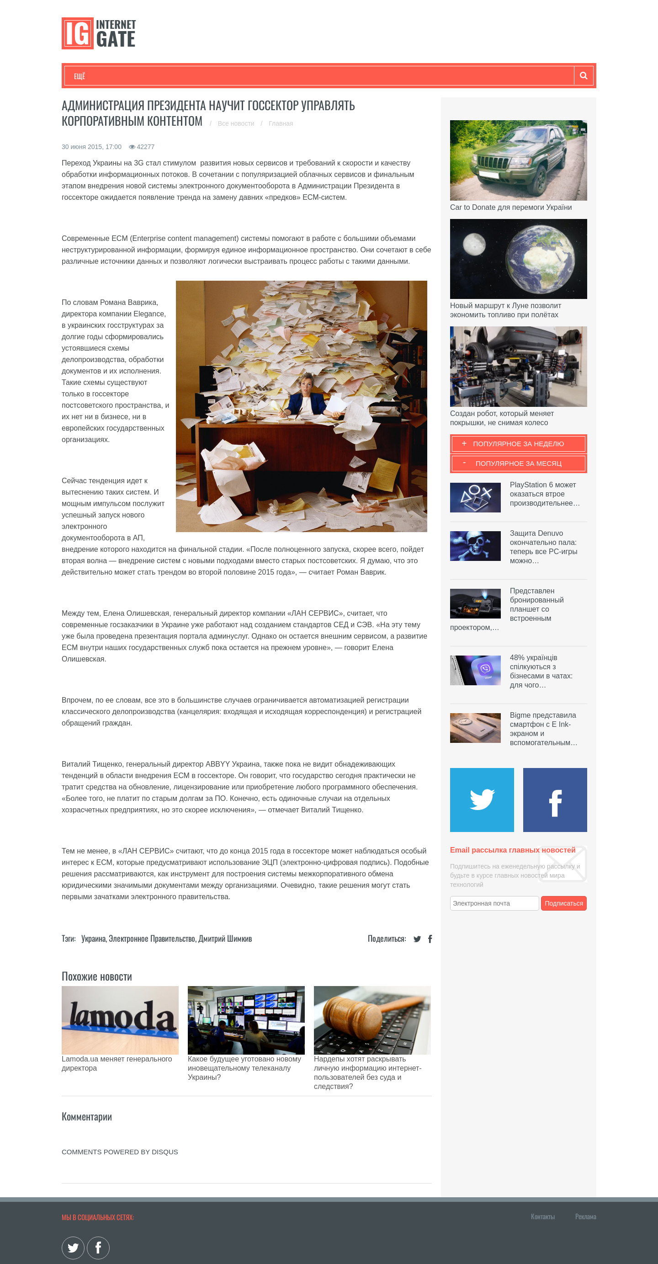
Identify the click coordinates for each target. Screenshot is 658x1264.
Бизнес (187, 76)
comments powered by (120, 1120)
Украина (93, 938)
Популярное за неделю (518, 444)
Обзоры (308, 76)
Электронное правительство (152, 938)
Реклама (585, 1184)
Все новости (237, 123)
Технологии (91, 76)
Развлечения (140, 76)
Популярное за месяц (519, 463)
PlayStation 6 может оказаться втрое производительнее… (545, 494)
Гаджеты (350, 76)
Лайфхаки (265, 76)
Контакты (543, 1184)
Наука (224, 76)
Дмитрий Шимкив (225, 938)
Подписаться (564, 903)
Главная (281, 123)
